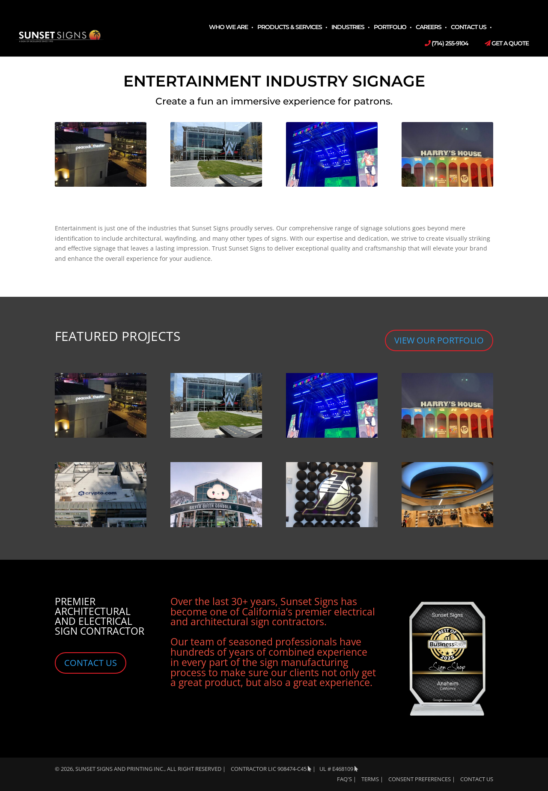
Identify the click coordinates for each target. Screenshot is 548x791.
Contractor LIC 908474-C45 (271, 769)
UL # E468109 (338, 769)
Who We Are (228, 27)
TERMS (370, 779)
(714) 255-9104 (446, 43)
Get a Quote (507, 43)
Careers (428, 27)
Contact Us (468, 27)
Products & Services (289, 27)
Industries (347, 27)
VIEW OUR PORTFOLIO (439, 340)
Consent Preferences (419, 779)
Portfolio (390, 27)
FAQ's (344, 779)
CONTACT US (90, 663)
